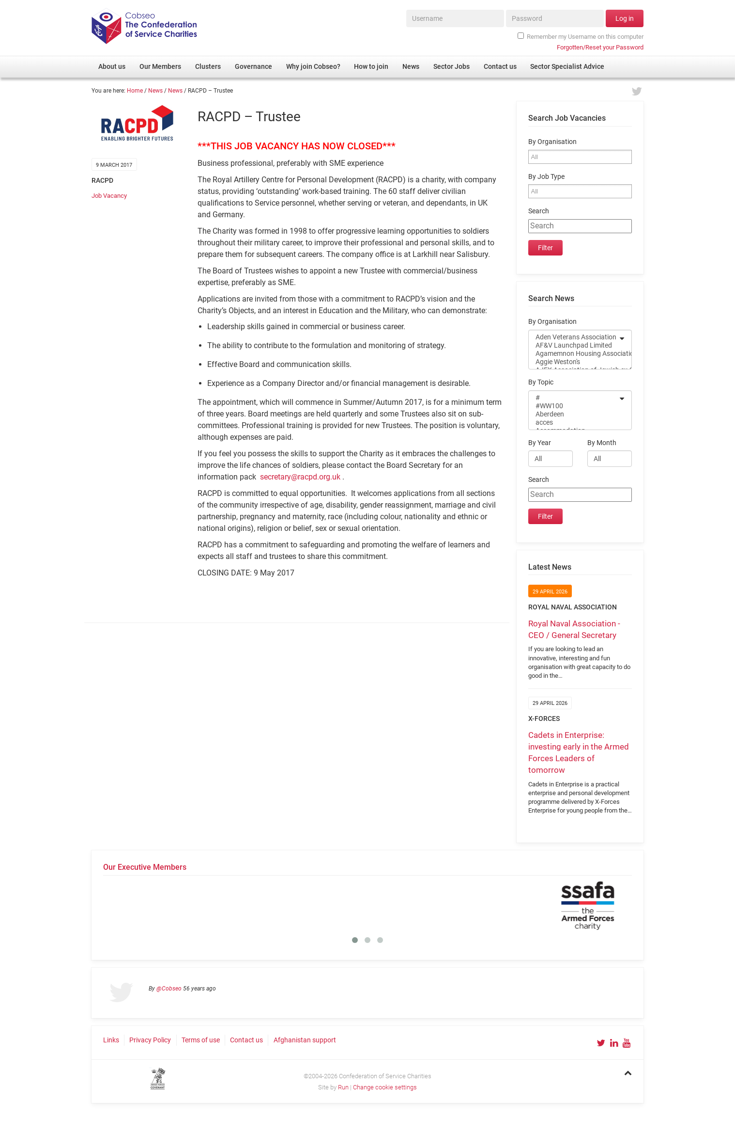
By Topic (540, 382)
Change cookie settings (385, 1087)
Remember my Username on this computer (580, 36)
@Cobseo (169, 988)
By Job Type (546, 177)
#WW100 (574, 406)
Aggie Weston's (574, 362)
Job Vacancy (109, 195)
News (155, 90)
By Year (539, 443)
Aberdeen (574, 414)
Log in (624, 18)
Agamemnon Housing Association (574, 354)
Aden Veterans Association (574, 337)
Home (135, 90)
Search (538, 211)
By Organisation (552, 142)
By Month (601, 443)
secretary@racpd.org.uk (300, 476)
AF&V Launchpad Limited (574, 345)
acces (574, 422)
